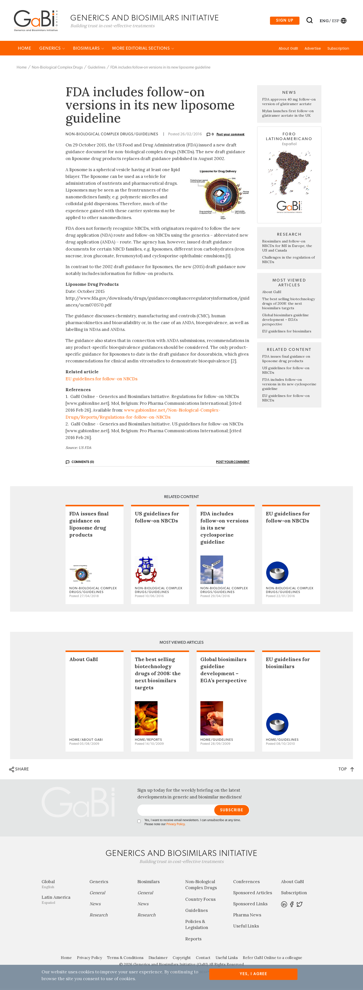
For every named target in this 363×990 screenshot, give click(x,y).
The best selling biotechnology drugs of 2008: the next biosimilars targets (288, 305)
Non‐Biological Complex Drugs (57, 69)
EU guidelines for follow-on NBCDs (101, 380)
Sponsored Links (250, 905)
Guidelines (96, 69)
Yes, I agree (253, 974)
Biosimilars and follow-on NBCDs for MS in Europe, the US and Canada (287, 247)
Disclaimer (158, 958)
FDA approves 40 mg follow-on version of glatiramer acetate (289, 102)
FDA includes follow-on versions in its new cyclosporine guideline (289, 385)
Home (24, 49)
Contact (203, 958)
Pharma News (247, 916)
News (95, 905)
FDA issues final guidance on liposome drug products (286, 359)
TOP (346, 770)
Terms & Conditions (125, 958)
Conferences (246, 883)
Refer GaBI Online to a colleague (272, 958)
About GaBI (288, 49)
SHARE (19, 771)
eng (324, 20)
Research (98, 916)
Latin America (62, 901)
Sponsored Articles (252, 894)
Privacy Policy (175, 825)
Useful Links (246, 927)
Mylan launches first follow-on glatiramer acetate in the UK (288, 114)
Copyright (182, 958)
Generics (52, 49)
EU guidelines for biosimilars (286, 332)
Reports (193, 940)
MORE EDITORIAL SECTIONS (143, 49)
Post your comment (231, 135)
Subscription (338, 49)
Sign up (284, 21)
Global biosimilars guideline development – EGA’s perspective (285, 321)
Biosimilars (88, 49)
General (97, 894)
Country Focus (200, 900)
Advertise (313, 49)
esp (335, 20)
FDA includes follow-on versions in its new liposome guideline (160, 69)
